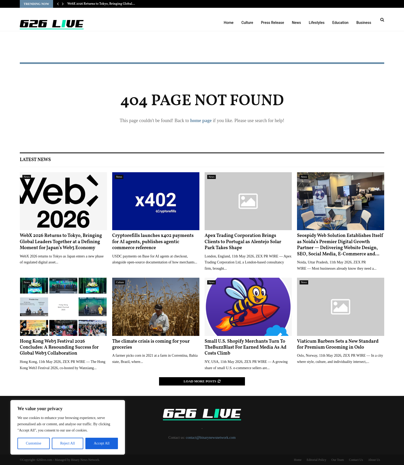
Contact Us (356, 460)
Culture (247, 23)
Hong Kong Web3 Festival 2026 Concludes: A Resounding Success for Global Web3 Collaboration (59, 347)
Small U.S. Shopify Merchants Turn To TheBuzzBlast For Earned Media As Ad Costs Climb (245, 347)
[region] (67, 427)
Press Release (272, 23)
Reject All (67, 443)
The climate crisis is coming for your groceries (151, 344)
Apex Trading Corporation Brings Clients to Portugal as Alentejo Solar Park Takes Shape (243, 241)
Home (229, 23)
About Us (374, 460)
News (296, 23)
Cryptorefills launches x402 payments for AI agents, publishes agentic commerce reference (153, 241)
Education (340, 23)
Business (363, 23)
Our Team (337, 460)
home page (201, 120)
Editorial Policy (316, 460)
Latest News (35, 160)
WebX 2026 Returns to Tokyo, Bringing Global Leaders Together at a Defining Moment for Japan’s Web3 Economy (61, 241)
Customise (33, 443)
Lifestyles (316, 23)
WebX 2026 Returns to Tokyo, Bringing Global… (101, 4)
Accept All (101, 443)
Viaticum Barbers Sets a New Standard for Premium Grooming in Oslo (337, 344)
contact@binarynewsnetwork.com (211, 438)
